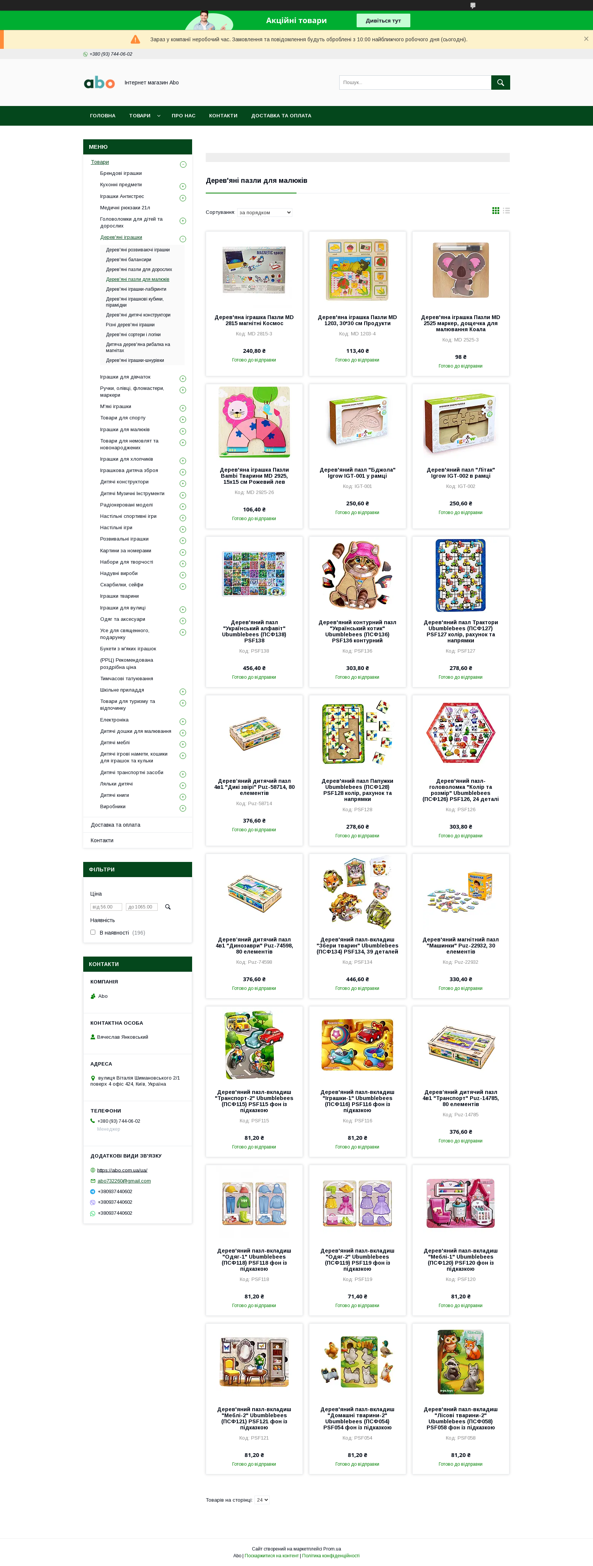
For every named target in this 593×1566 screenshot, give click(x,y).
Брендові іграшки (121, 173)
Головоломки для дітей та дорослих (131, 222)
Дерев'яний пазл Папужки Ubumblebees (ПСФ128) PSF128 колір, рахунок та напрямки (357, 790)
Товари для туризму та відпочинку (127, 704)
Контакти (223, 115)
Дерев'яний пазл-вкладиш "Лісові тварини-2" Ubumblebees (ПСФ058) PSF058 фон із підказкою (461, 1418)
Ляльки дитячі (116, 784)
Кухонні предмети (121, 184)
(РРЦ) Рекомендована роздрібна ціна (126, 663)
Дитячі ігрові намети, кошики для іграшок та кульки (134, 757)
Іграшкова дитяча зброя (129, 470)
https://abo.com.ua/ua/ (122, 1170)
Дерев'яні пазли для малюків (137, 279)
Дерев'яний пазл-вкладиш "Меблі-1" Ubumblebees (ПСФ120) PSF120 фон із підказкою (461, 1260)
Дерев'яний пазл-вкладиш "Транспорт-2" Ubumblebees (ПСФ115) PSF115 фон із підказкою (254, 1101)
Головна (102, 115)
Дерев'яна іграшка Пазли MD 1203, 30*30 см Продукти (357, 320)
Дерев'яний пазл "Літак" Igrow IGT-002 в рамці (461, 473)
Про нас (184, 115)
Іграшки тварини (119, 596)
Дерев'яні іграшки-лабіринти (136, 289)
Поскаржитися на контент (272, 1555)
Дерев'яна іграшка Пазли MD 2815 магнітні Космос (254, 320)
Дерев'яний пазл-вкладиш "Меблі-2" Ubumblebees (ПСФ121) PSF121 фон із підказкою (254, 1418)
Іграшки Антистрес (122, 196)
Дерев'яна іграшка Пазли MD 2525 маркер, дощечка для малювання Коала (460, 323)
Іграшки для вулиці (123, 608)
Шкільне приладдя (122, 690)
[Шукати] (500, 82)
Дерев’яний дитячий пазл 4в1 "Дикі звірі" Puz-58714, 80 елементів (254, 787)
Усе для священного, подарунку (124, 634)
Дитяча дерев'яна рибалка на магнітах (138, 347)
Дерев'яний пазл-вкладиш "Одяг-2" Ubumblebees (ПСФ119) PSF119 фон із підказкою (357, 1260)
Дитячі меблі (115, 742)
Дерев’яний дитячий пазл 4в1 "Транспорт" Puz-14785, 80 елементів (460, 1098)
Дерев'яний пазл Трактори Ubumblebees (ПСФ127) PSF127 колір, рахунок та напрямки (461, 631)
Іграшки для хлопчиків (126, 459)
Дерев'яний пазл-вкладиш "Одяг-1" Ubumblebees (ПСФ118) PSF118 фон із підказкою (254, 1260)
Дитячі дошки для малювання (135, 731)
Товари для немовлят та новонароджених (129, 444)
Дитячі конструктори (124, 482)
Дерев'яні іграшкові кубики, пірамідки (135, 302)
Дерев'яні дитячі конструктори (138, 315)
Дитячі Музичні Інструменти (132, 493)
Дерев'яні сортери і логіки (133, 334)
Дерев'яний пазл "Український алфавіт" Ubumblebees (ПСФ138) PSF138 (254, 631)
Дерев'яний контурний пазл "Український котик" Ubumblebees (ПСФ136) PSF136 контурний (357, 631)
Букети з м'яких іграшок (128, 648)
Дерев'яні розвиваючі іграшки (138, 249)
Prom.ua (332, 1549)
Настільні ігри (116, 527)
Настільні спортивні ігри (128, 516)
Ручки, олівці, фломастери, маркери (132, 391)
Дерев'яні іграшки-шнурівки (135, 360)
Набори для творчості (126, 562)
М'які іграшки (115, 406)
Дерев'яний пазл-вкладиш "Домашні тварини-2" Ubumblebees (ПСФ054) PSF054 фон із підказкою (357, 1418)
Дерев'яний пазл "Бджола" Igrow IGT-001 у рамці (358, 473)
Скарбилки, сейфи (121, 584)
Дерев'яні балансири (128, 259)
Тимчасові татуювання (126, 678)
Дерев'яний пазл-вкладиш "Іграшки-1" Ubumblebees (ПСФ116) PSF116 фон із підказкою (357, 1101)
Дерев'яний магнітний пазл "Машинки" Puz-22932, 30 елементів (460, 945)
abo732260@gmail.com (124, 1181)
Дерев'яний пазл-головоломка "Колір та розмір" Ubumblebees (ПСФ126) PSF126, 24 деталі (460, 790)
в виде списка (506, 212)
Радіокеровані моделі (126, 505)
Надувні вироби (119, 573)
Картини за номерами (125, 550)
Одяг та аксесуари (122, 619)
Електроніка (114, 720)
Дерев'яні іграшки (121, 237)
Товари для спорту (123, 418)
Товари (140, 115)
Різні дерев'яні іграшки (130, 324)
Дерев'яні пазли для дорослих (139, 269)
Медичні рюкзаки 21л (125, 207)
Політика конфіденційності (331, 1555)
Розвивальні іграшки (124, 539)
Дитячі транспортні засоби (131, 772)
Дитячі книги (114, 795)
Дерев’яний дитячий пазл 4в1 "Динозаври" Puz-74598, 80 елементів (254, 945)
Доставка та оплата (281, 115)
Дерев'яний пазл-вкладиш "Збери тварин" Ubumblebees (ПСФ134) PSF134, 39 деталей (358, 945)
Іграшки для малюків (125, 429)
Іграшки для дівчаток (125, 377)
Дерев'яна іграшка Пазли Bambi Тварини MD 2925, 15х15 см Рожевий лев (254, 476)
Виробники (113, 806)
